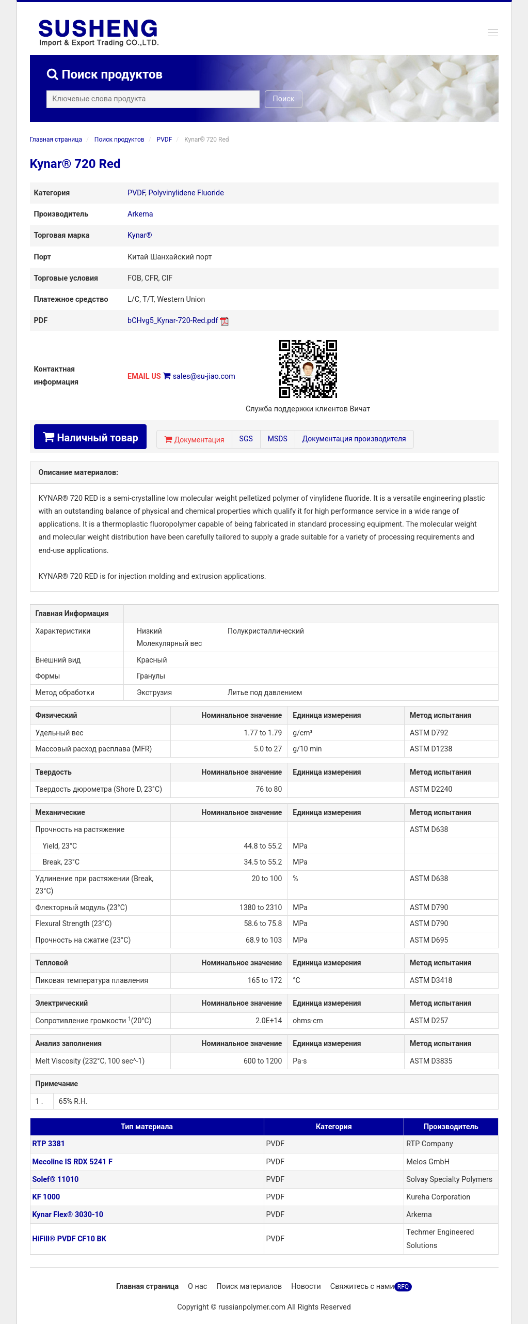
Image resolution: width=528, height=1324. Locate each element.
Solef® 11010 (56, 1179)
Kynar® (139, 235)
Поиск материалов (249, 1286)
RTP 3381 (49, 1144)
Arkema (140, 214)
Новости (306, 1286)
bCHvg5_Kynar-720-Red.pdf (172, 320)
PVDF (164, 139)
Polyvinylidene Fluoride (186, 193)
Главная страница (56, 139)
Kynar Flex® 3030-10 (68, 1214)
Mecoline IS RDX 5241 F (73, 1162)
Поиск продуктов (119, 139)
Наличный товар (90, 437)
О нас (197, 1286)
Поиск (287, 99)
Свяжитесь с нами (362, 1286)
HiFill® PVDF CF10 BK (69, 1239)
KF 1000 (46, 1197)
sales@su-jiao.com (204, 376)
